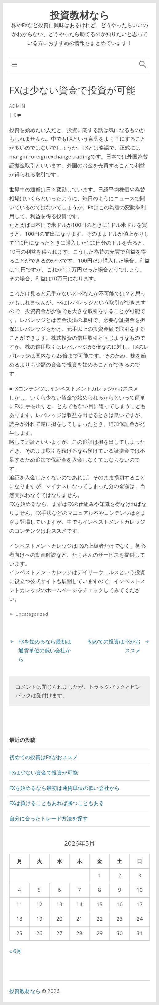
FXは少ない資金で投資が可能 (43, 772)
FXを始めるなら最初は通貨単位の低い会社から (44, 650)
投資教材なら (79, 15)
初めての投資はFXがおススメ (43, 757)
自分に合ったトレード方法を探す (48, 818)
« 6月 (15, 951)
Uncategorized (31, 614)
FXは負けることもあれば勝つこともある (56, 803)
